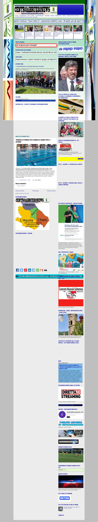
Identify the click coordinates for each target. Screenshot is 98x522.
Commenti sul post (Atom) (24, 193)
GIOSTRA (63, 15)
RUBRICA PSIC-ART (58, 15)
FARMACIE (52, 15)
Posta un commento (21, 185)
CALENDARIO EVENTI (23, 15)
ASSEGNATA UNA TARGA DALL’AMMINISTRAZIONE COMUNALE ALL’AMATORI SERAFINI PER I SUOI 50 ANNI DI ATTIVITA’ (36, 100)
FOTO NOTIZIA (47, 15)
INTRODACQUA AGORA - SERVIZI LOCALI (73, 15)
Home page (16, 15)
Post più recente (20, 190)
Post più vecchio (51, 190)
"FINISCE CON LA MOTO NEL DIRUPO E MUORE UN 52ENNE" (71, 508)
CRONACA (32, 15)
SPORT (29, 15)
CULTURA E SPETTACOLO (40, 15)
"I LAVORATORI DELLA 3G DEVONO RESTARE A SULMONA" (30, 66)
